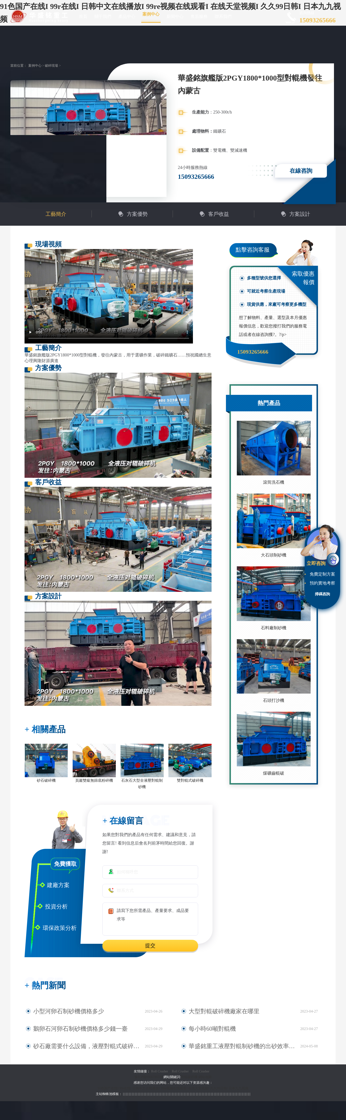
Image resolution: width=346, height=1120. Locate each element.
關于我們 (102, 16)
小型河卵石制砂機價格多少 (58, 1011)
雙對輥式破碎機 (190, 780)
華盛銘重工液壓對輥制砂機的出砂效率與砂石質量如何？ (242, 1046)
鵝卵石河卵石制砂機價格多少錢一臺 (67, 1028)
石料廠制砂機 (273, 627)
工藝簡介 (56, 214)
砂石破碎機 (46, 780)
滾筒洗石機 (273, 482)
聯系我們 (223, 16)
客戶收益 (218, 214)
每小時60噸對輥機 (206, 1028)
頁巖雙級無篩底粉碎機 (94, 780)
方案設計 (299, 214)
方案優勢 (137, 214)
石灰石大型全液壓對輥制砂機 (142, 783)
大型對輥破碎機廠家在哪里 (214, 1011)
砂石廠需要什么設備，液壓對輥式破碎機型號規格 (80, 1046)
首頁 (83, 16)
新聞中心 (175, 16)
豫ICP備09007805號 (148, 1077)
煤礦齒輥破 (273, 773)
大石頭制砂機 (273, 555)
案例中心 (150, 14)
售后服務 (199, 16)
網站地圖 (205, 1077)
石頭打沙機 (273, 700)
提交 (150, 945)
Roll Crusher (159, 1071)
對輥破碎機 (189, 1077)
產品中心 (126, 16)
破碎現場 (51, 65)
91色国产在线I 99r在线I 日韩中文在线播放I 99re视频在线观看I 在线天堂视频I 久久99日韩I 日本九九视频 (173, 1088)
